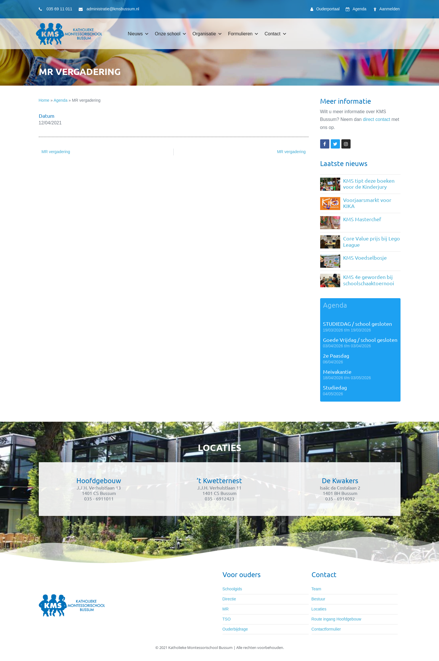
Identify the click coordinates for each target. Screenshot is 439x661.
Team (316, 589)
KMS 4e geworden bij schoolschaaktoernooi (368, 280)
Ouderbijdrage (235, 629)
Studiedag (335, 387)
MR (226, 609)
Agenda (60, 100)
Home (44, 100)
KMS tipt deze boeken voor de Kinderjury (368, 184)
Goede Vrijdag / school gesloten (360, 340)
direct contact (376, 119)
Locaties (319, 609)
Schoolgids (232, 589)
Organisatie (207, 34)
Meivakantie (337, 372)
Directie (229, 599)
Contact (275, 34)
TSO (227, 619)
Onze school (171, 34)
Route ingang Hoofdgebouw (336, 619)
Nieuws (138, 34)
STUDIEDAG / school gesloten (357, 324)
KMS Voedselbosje (365, 258)
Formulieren (243, 34)
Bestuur (318, 599)
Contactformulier (326, 629)
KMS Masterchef (362, 219)
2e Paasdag (336, 355)
